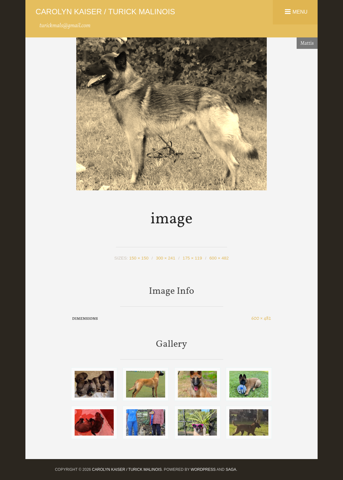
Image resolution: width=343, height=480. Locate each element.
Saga (230, 469)
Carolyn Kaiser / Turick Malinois (105, 11)
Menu (300, 11)
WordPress (203, 469)
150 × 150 (139, 258)
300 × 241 (165, 258)
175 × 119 (192, 258)
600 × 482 (219, 258)
